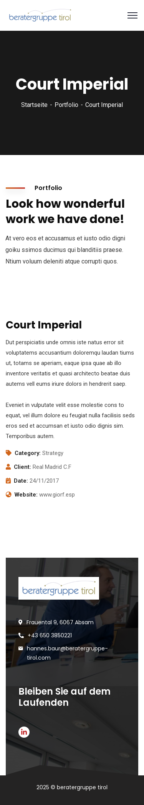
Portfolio (66, 104)
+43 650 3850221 (50, 635)
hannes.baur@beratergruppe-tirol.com (67, 653)
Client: (22, 466)
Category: (28, 453)
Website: (26, 494)
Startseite (34, 104)
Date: (21, 480)
